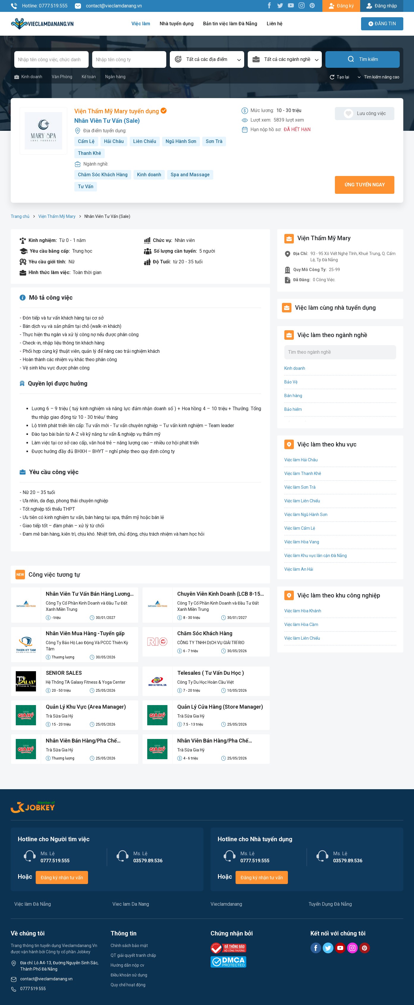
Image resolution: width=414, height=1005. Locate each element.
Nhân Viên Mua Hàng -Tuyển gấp (85, 633)
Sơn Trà (214, 141)
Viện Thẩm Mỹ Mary (57, 216)
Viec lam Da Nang (130, 904)
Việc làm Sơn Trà (300, 487)
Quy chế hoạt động (128, 984)
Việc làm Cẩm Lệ (299, 528)
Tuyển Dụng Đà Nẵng (330, 904)
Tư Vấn (85, 186)
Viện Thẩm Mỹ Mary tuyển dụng (120, 111)
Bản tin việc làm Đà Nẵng (230, 23)
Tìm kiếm (362, 59)
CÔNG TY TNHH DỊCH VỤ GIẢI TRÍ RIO (211, 642)
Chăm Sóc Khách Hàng (103, 174)
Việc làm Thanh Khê (302, 473)
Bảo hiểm (293, 409)
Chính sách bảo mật (129, 945)
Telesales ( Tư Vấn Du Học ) (210, 673)
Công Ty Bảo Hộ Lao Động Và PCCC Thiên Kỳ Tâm (87, 645)
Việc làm (140, 23)
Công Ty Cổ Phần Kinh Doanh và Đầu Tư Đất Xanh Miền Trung (86, 606)
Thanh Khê (89, 153)
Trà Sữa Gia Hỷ (59, 716)
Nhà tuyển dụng (177, 23)
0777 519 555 (33, 988)
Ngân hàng (115, 76)
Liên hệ (275, 23)
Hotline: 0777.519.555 (39, 6)
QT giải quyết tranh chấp (133, 955)
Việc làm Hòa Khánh (302, 610)
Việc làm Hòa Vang (301, 542)
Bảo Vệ (290, 382)
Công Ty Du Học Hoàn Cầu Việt (205, 682)
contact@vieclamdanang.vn (108, 6)
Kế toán (89, 76)
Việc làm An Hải (298, 569)
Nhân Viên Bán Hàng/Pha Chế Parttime (81, 741)
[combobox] (207, 59)
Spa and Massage (191, 174)
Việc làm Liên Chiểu (302, 500)
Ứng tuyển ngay (365, 185)
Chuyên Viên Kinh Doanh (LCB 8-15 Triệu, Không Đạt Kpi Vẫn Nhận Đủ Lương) (219, 594)
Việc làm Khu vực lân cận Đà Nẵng (315, 555)
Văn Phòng (62, 76)
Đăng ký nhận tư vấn (62, 877)
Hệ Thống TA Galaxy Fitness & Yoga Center (86, 682)
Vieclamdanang (226, 904)
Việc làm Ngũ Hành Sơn (305, 514)
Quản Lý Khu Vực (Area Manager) (86, 707)
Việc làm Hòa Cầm (301, 624)
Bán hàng (293, 395)
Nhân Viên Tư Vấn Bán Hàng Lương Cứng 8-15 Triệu (88, 594)
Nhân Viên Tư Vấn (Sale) (107, 120)
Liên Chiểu (144, 141)
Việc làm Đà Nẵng (32, 904)
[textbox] (207, 59)
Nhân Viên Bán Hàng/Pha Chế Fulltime (213, 741)
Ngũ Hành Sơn (181, 141)
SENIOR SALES (64, 673)
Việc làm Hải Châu (301, 459)
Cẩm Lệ (86, 141)
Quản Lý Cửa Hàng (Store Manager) (220, 707)
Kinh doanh (28, 76)
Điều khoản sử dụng (129, 975)
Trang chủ (20, 216)
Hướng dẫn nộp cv (127, 965)
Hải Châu (114, 141)
